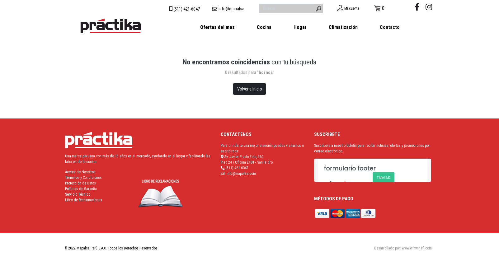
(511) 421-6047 (186, 9)
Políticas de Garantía (81, 189)
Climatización (343, 27)
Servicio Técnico (77, 194)
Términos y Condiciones (83, 177)
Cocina (264, 27)
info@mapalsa (231, 8)
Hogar (300, 27)
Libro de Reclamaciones (83, 200)
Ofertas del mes (217, 27)
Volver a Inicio (249, 89)
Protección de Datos (80, 183)
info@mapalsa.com (241, 173)
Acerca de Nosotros (80, 172)
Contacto (390, 27)
